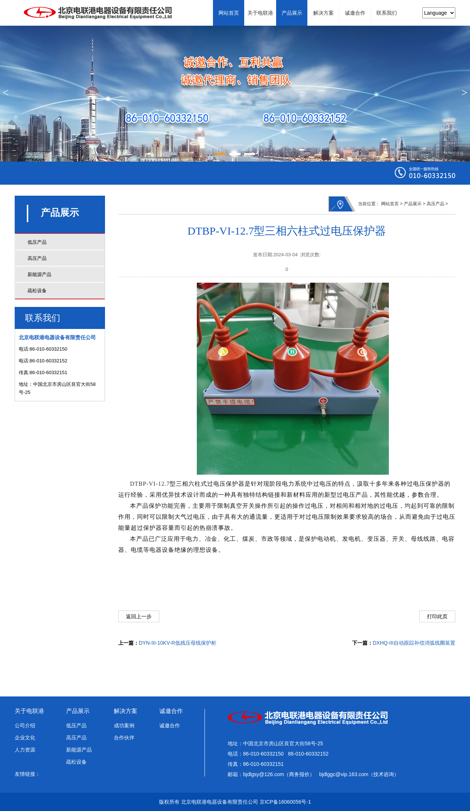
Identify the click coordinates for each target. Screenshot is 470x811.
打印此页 (437, 616)
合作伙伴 (124, 738)
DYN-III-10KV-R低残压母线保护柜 (177, 643)
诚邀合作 (171, 711)
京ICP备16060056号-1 (285, 802)
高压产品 (37, 258)
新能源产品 (39, 274)
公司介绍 (25, 725)
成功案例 (124, 725)
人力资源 (25, 750)
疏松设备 (37, 290)
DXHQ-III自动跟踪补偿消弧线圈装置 (414, 643)
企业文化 (25, 738)
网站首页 (390, 203)
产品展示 (413, 203)
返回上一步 (139, 616)
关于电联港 (29, 711)
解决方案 (125, 711)
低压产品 (37, 242)
